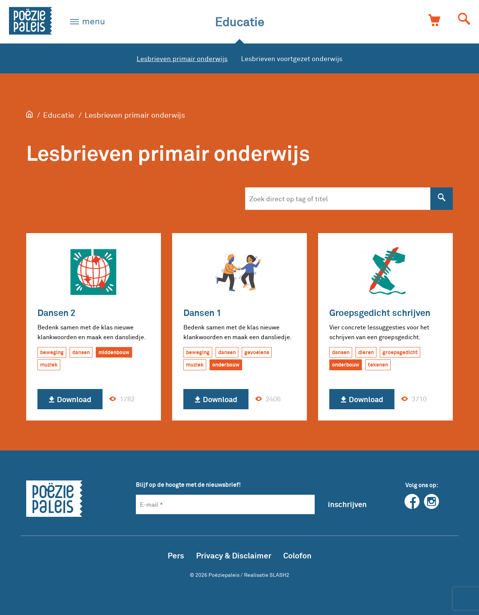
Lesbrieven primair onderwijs (182, 58)
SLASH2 (279, 575)
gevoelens (256, 352)
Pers (176, 555)
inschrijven (347, 504)
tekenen (378, 364)
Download (70, 399)
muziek (49, 364)
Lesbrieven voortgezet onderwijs (291, 58)
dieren (366, 352)
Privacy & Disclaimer (233, 555)
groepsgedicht (400, 352)
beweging (52, 352)
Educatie (239, 21)
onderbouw (226, 364)
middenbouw (113, 352)
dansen (81, 352)
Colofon (297, 555)
